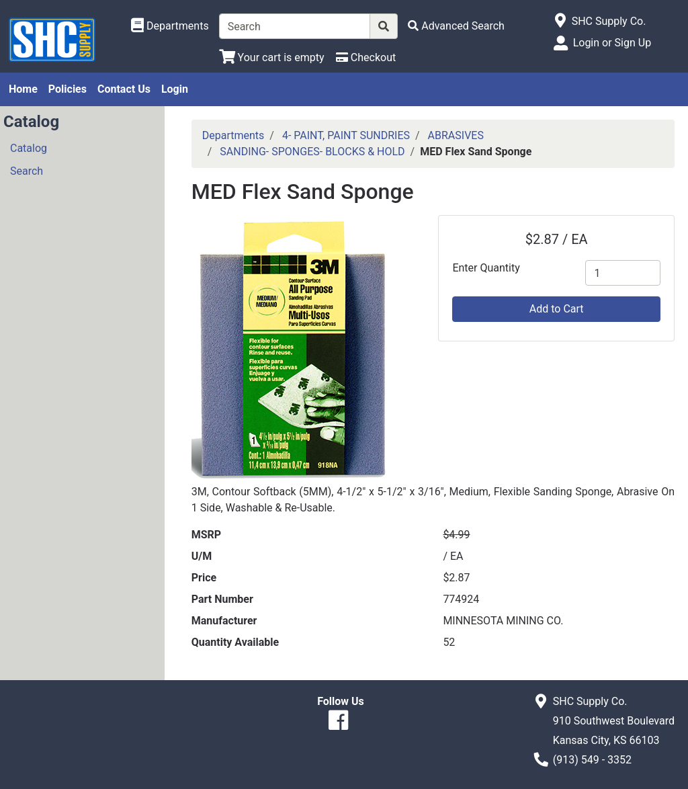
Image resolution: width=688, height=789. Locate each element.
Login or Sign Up (612, 42)
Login (174, 89)
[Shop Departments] (170, 26)
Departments (233, 135)
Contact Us (123, 89)
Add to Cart (556, 308)
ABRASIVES (456, 135)
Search (26, 171)
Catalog (28, 148)
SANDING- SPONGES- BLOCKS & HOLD (312, 151)
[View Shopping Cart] (272, 57)
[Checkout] (366, 57)
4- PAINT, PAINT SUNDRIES (346, 135)
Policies (67, 89)
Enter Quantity (485, 267)
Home (23, 89)
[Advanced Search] (456, 25)
